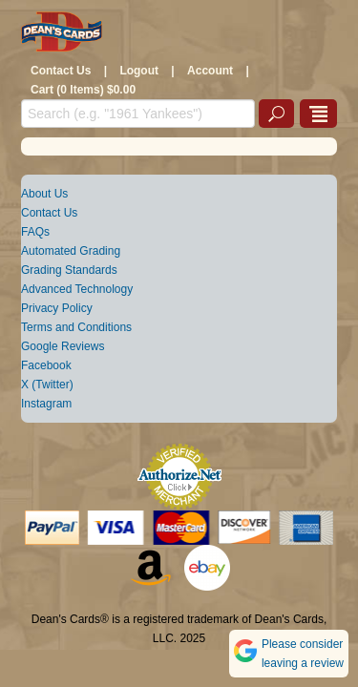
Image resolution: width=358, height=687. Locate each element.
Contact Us (61, 70)
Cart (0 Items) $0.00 (83, 89)
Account (210, 70)
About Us (44, 193)
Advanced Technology (77, 289)
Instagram (46, 403)
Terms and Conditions (76, 327)
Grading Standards (69, 270)
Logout (138, 70)
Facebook (46, 365)
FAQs (35, 232)
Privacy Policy (57, 308)
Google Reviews (62, 346)
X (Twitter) (47, 384)
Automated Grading (70, 251)
